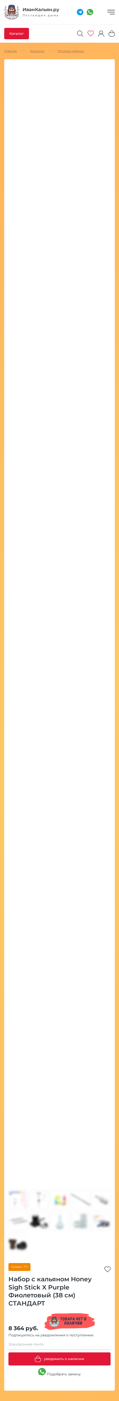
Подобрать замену (59, 1372)
